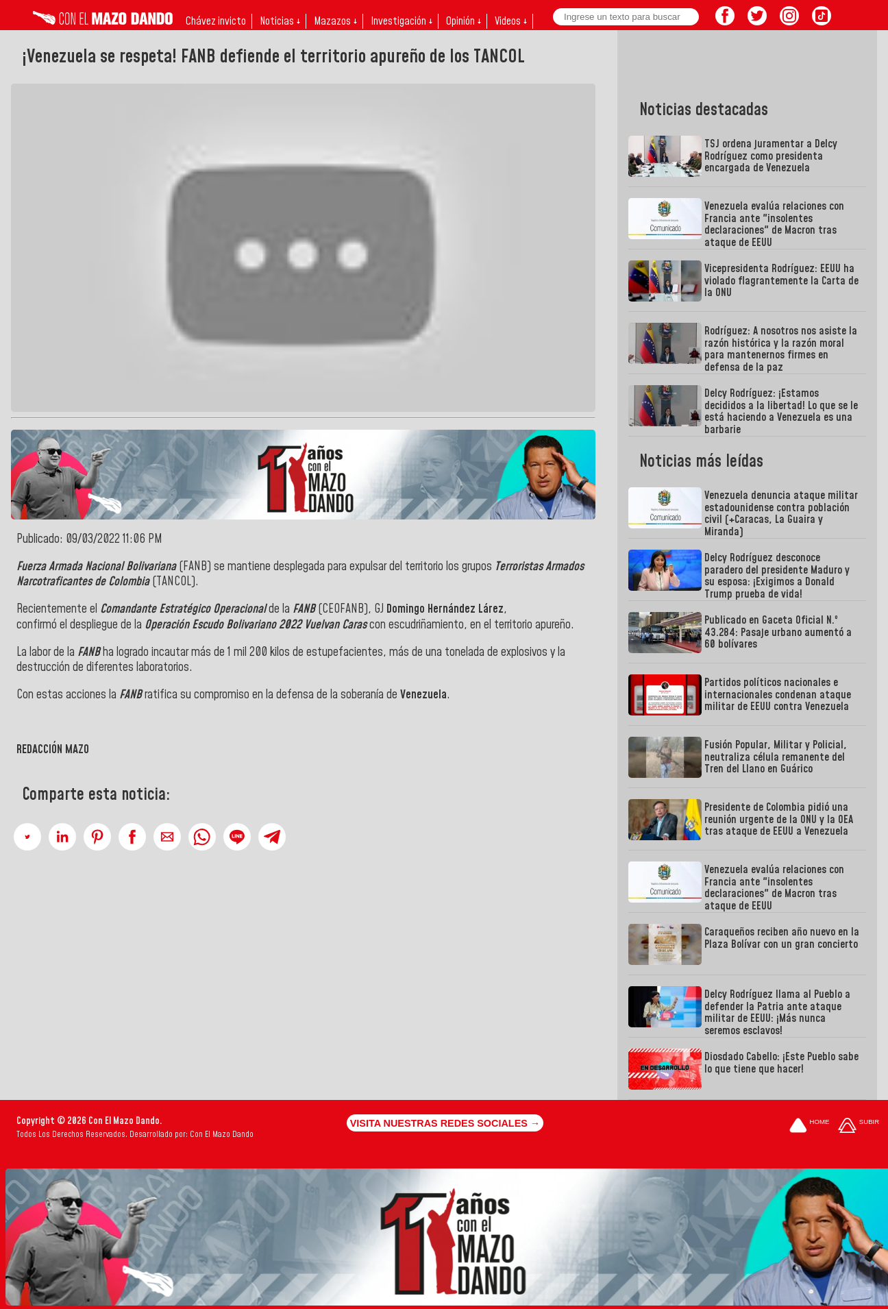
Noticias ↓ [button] (280, 21)
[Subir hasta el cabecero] (859, 1126)
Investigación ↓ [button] (401, 21)
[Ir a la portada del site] (809, 1126)
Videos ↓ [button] (511, 21)
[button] (27, 837)
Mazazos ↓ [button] (335, 21)
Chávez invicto (216, 21)
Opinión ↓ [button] (463, 21)
